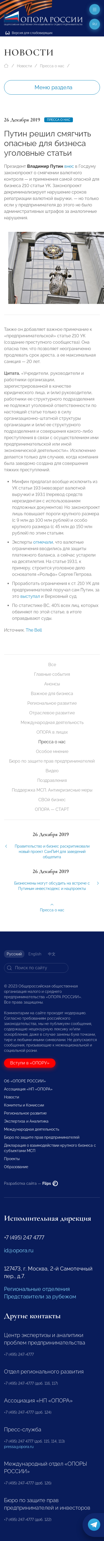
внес (69, 166)
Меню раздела (53, 87)
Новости (24, 66)
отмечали (43, 545)
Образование (16, 1167)
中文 (51, 954)
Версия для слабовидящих (29, 33)
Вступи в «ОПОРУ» (29, 1062)
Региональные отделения (37, 1289)
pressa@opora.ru (19, 1447)
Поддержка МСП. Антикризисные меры (52, 790)
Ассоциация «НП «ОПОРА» (28, 1089)
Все (52, 664)
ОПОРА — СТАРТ (52, 809)
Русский (14, 954)
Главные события (52, 674)
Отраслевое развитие (52, 712)
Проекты (12, 1159)
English (34, 954)
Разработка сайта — (31, 1183)
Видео (52, 770)
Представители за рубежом (40, 1296)
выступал (30, 599)
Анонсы (52, 683)
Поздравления (52, 780)
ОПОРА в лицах (52, 732)
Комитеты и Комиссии (24, 1105)
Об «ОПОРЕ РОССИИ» (25, 1081)
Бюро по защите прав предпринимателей (52, 761)
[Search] (36, 968)
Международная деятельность (52, 722)
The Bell (34, 633)
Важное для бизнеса (52, 693)
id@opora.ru (19, 1250)
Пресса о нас (52, 66)
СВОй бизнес (52, 799)
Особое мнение (52, 751)
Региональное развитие (52, 703)
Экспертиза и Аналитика (26, 1121)
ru (94, 24)
